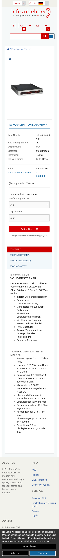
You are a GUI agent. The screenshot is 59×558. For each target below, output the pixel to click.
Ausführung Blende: (19, 198)
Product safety (18, 266)
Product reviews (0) (20, 260)
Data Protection (39, 480)
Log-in (35, 515)
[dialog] (29, 543)
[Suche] (25, 36)
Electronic (16, 49)
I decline (15, 553)
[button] (13, 25)
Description (16, 249)
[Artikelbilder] (29, 84)
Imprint (35, 475)
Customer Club (39, 498)
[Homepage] (31, 13)
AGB (34, 470)
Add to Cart (29, 229)
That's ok (42, 553)
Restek (27, 49)
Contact (35, 511)
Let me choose (29, 546)
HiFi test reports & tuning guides (44, 504)
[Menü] (51, 36)
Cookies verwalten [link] (41, 485)
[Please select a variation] (29, 204)
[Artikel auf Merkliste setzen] (29, 59)
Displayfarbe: (16, 211)
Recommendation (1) (20, 255)
